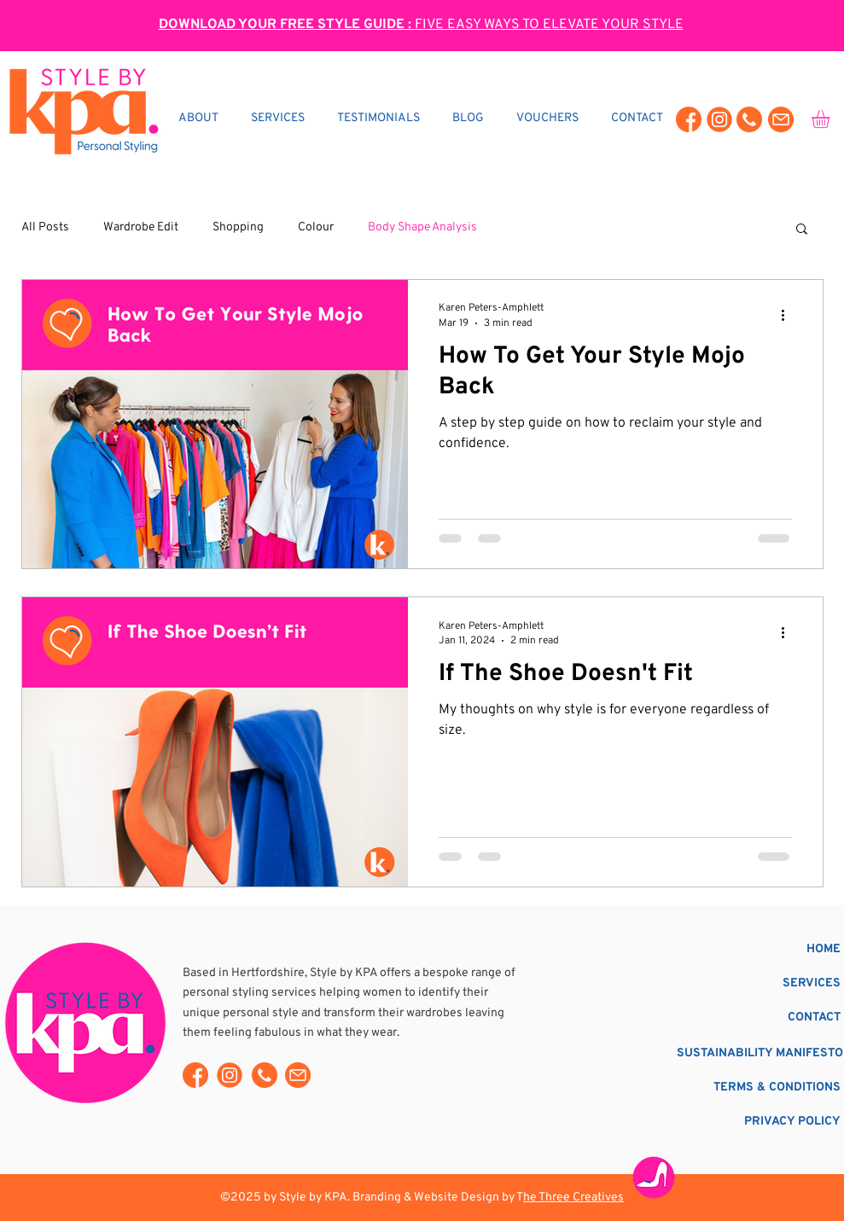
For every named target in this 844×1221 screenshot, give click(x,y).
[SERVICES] (768, 983)
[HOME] (768, 949)
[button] (802, 230)
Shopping (238, 227)
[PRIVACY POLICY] (768, 1121)
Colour (316, 227)
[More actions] (789, 315)
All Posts (45, 227)
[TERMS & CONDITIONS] (755, 1087)
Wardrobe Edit (140, 227)
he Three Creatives (573, 1197)
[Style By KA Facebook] (688, 119)
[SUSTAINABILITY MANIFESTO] (760, 1053)
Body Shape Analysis (422, 227)
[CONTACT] (768, 1017)
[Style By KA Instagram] (719, 119)
